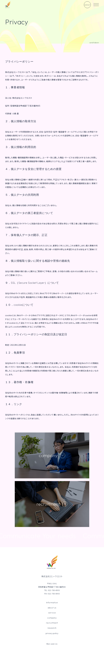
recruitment (52, 622)
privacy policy (52, 633)
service (52, 612)
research (52, 628)
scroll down (94, 43)
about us (52, 607)
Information (52, 602)
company (52, 617)
